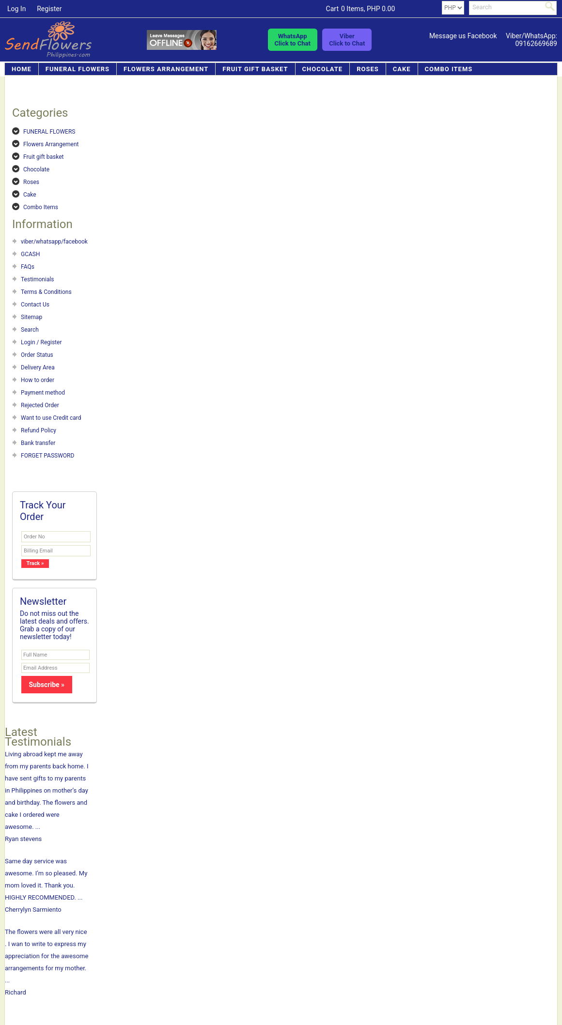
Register (49, 9)
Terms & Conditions (46, 292)
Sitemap (31, 317)
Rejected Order (40, 405)
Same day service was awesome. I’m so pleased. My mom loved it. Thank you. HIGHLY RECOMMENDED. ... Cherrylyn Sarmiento (47, 885)
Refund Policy (38, 430)
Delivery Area (38, 367)
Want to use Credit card (51, 417)
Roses (368, 69)
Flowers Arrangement (166, 69)
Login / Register (41, 342)
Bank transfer (38, 443)
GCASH (30, 254)
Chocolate (322, 69)
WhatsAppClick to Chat (293, 39)
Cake (402, 69)
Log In (16, 9)
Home (21, 69)
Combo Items (449, 69)
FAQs (27, 266)
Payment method (43, 392)
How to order (37, 380)
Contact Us (35, 304)
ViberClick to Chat (347, 39)
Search (30, 329)
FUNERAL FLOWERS (77, 69)
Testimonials (37, 279)
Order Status (37, 355)
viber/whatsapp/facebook (54, 241)
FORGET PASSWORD (47, 455)
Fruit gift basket (255, 69)
